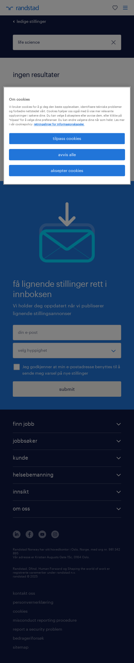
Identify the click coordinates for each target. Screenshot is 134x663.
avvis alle (67, 154)
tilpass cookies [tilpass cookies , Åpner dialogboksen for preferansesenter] (67, 138)
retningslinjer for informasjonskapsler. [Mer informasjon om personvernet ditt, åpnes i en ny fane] (59, 124)
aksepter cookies (67, 170)
